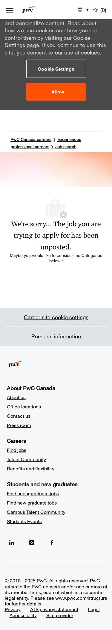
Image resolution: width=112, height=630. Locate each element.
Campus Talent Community (36, 512)
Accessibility (23, 615)
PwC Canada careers (30, 139)
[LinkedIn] (11, 542)
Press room (19, 425)
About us (16, 397)
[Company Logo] (37, 10)
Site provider (59, 615)
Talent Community (26, 459)
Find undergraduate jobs (33, 493)
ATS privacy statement (54, 609)
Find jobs (16, 450)
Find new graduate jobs (32, 502)
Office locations (24, 406)
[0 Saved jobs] (99, 10)
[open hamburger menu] (9, 9)
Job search (65, 146)
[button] (56, 69)
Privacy (13, 609)
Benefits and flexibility (30, 468)
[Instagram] (31, 542)
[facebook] (52, 542)
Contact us (18, 416)
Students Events (24, 521)
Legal (94, 609)
